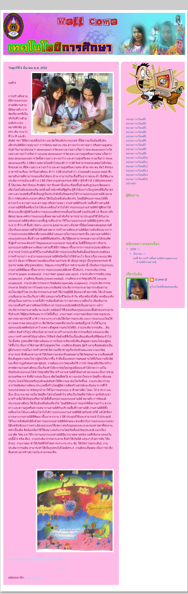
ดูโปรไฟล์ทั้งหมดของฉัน (164, 286)
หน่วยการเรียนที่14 (137, 174)
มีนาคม (138, 253)
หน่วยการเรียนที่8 (136, 149)
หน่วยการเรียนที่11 (137, 161)
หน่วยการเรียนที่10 (137, 157)
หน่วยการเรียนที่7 (136, 144)
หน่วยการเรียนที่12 (137, 166)
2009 (133, 249)
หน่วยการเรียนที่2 (136, 123)
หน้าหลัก (131, 183)
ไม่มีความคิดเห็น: (54, 559)
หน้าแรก (61, 569)
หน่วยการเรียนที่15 (137, 179)
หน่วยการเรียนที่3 (136, 127)
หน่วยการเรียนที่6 (136, 140)
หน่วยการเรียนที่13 (137, 170)
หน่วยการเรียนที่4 (136, 132)
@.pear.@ (161, 279)
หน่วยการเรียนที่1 (136, 119)
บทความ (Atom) (34, 577)
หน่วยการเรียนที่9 (136, 153)
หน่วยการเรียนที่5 (136, 136)
